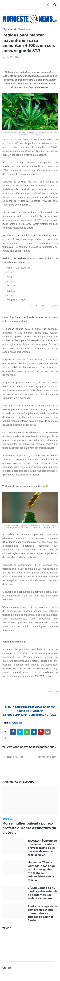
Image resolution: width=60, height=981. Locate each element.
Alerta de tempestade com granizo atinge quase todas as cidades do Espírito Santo (42, 913)
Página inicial (9, 29)
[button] (48, 5)
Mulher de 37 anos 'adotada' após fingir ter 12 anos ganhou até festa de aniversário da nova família (41, 871)
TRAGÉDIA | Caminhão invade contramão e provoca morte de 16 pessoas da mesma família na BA (42, 847)
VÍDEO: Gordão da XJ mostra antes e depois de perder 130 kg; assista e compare (42, 893)
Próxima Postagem (46, 757)
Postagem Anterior (13, 757)
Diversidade (24, 29)
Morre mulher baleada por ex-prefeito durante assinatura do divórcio (29, 828)
